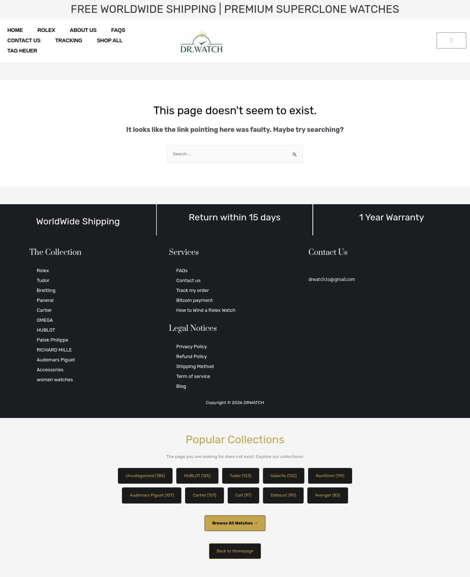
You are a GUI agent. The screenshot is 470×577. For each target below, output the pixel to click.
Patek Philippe (52, 340)
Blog (181, 386)
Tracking (68, 40)
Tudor (43, 280)
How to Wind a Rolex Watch (205, 310)
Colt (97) (244, 495)
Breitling (46, 290)
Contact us (23, 40)
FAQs (118, 30)
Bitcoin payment (194, 300)
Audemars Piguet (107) (149, 495)
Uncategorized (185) (142, 476)
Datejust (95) (284, 495)
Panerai (45, 300)
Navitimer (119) (333, 476)
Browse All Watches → (235, 524)
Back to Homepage (235, 552)
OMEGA (45, 320)
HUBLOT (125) (196, 476)
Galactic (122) (285, 476)
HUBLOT (46, 330)
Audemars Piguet (56, 360)
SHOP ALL (110, 40)
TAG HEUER (22, 51)
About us (83, 30)
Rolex (46, 30)
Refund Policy (191, 356)
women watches (55, 379)
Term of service (193, 376)
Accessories (50, 369)
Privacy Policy (191, 346)
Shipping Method (195, 366)
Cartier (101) (204, 495)
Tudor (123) (240, 476)
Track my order (192, 290)
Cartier (44, 310)
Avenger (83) (330, 495)
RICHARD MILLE (54, 350)
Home (15, 30)
